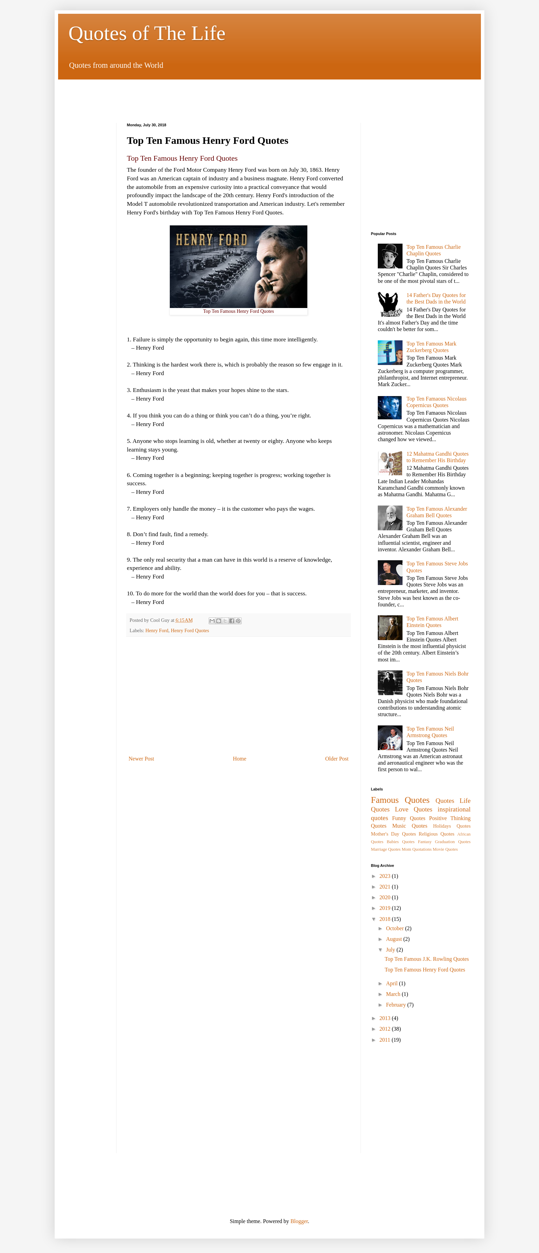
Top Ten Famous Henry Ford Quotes (425, 970)
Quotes (445, 800)
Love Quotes (413, 809)
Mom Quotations (417, 849)
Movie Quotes (445, 849)
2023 (386, 876)
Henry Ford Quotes (190, 630)
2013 (386, 1018)
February (396, 1005)
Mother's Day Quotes (393, 834)
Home (239, 759)
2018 (386, 919)
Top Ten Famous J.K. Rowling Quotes (427, 959)
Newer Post (141, 759)
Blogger (299, 1221)
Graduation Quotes (453, 841)
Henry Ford (156, 630)
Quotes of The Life (147, 33)
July (391, 950)
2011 (386, 1040)
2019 (386, 908)
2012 (386, 1029)
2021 (386, 887)
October (395, 928)
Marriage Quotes (385, 849)
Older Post (337, 759)
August (394, 939)
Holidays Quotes (452, 826)
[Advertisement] (269, 94)
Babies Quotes (401, 841)
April (392, 983)
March (394, 994)
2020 (386, 897)
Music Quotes (409, 826)
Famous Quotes (400, 800)
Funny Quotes (409, 818)
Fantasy (425, 841)
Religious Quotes (436, 834)
